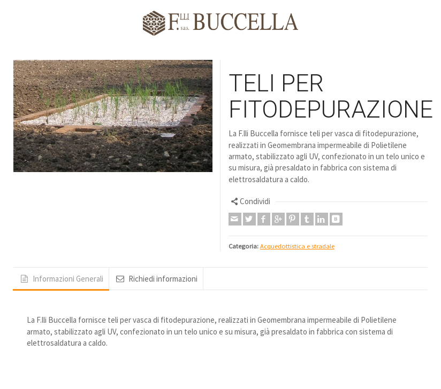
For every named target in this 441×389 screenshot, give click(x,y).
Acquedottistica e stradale (297, 246)
